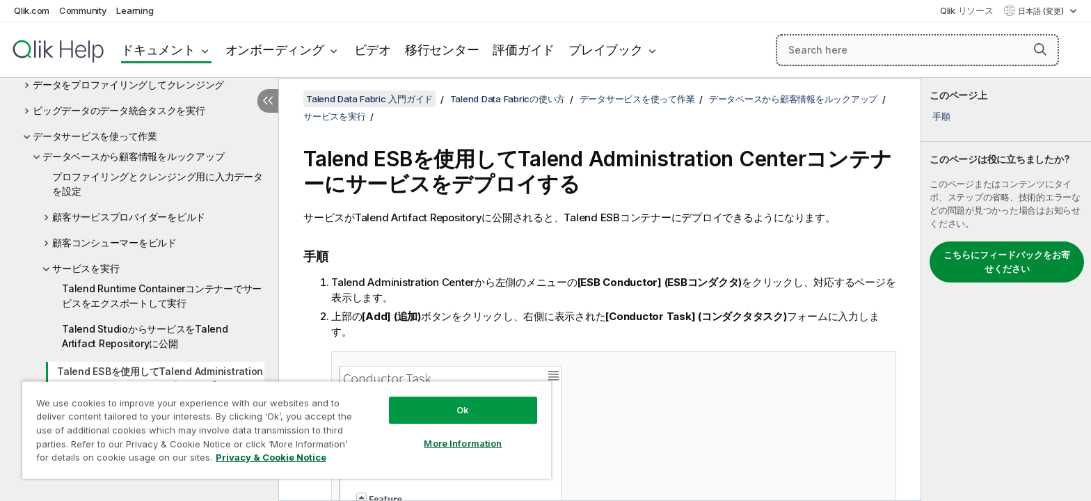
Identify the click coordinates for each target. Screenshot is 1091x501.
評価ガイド (524, 49)
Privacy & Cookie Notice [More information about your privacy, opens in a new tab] (271, 457)
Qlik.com (31, 10)
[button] (1040, 49)
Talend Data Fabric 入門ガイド (369, 98)
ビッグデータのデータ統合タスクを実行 (119, 110)
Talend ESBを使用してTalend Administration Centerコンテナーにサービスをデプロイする (160, 378)
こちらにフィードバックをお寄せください (1006, 261)
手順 (941, 116)
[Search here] (917, 50)
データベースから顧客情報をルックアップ (133, 156)
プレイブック (605, 49)
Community (83, 10)
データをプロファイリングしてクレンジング (128, 84)
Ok (462, 409)
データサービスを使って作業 (95, 136)
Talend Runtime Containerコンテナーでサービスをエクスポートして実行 (162, 296)
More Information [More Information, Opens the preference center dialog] (463, 443)
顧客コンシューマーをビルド (114, 242)
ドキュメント (158, 49)
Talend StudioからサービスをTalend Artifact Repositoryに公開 (145, 336)
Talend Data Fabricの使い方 (508, 98)
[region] (286, 430)
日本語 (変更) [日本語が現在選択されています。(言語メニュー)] (1042, 11)
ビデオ (372, 49)
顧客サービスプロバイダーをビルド (128, 217)
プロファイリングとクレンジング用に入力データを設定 (157, 183)
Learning (134, 10)
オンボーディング (274, 49)
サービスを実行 (85, 268)
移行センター (442, 49)
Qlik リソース (967, 10)
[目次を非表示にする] (267, 101)
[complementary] (1006, 289)
